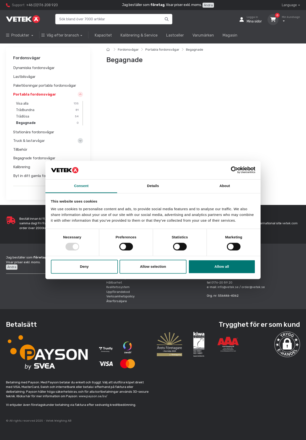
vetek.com (290, 223)
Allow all (221, 266)
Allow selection (153, 266)
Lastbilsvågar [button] (24, 77)
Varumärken (203, 35)
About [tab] (224, 186)
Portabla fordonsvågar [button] (34, 94)
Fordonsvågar (128, 49)
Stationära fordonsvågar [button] (33, 132)
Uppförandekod (118, 292)
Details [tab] (153, 186)
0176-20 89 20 (221, 282)
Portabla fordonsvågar (162, 49)
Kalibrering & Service (139, 35)
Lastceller (175, 35)
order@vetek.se (253, 287)
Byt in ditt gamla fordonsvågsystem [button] (43, 176)
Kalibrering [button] (21, 167)
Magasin (230, 35)
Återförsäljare (116, 301)
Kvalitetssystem (118, 287)
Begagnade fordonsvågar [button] (34, 158)
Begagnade (194, 49)
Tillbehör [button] (20, 149)
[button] (287, 344)
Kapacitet (103, 35)
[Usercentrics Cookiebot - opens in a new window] (234, 170)
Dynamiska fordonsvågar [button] (34, 68)
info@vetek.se (228, 287)
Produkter (18, 35)
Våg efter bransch (60, 35)
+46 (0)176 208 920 (42, 5)
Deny (84, 266)
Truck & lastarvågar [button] (29, 141)
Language (289, 5)
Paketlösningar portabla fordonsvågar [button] (44, 85)
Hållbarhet (114, 282)
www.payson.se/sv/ (93, 396)
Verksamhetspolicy (120, 296)
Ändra (208, 5)
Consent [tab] (81, 186)
